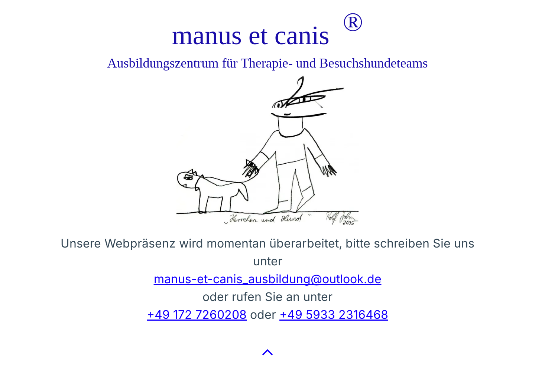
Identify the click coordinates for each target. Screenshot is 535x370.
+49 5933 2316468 (333, 314)
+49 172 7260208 (197, 314)
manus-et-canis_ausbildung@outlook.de (268, 279)
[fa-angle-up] (267, 358)
